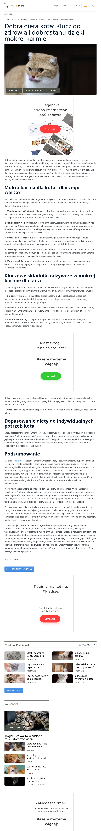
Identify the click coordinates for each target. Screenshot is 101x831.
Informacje (14, 90)
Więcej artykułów (13, 690)
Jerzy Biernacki (34, 90)
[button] (93, 4)
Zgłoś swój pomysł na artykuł (19, 569)
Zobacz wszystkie (88, 645)
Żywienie (30, 773)
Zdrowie (30, 762)
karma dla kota (18, 460)
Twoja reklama (59, 6)
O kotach (30, 750)
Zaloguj (76, 6)
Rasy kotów (15, 727)
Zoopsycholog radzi (35, 785)
